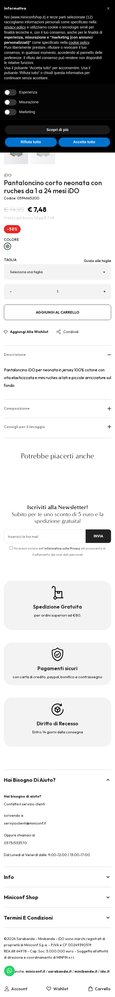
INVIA (98, 536)
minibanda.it (85, 971)
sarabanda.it (60, 971)
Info (57, 877)
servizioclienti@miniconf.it (25, 823)
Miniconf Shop (57, 897)
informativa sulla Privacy (62, 548)
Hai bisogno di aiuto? (57, 780)
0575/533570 (15, 843)
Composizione (57, 408)
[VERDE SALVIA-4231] (7, 246)
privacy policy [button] (15, 27)
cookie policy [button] (79, 42)
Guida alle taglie (97, 260)
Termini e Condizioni (57, 917)
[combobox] (57, 272)
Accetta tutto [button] (84, 142)
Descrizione (57, 354)
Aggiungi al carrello (57, 312)
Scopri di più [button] (57, 130)
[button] (108, 8)
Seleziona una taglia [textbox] (26, 272)
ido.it (105, 971)
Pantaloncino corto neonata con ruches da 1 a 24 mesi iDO (53, 186)
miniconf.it (35, 971)
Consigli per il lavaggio (57, 426)
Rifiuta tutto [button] (31, 142)
